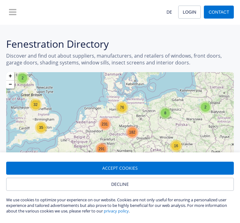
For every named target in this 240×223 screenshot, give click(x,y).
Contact (218, 12)
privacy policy (116, 211)
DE (169, 12)
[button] (22, 78)
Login (189, 12)
